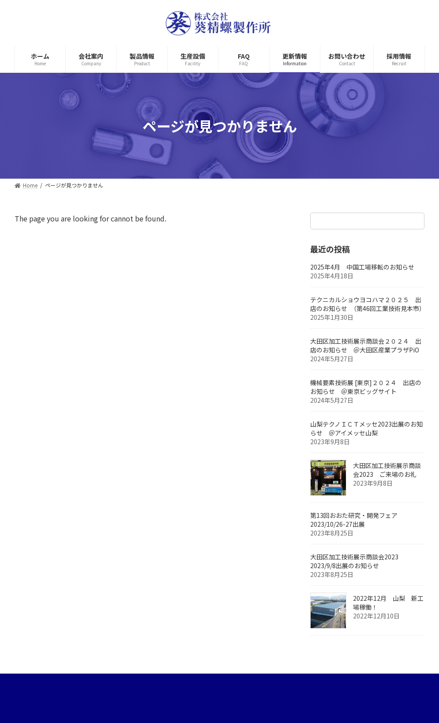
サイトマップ (125, 683)
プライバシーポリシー (55, 683)
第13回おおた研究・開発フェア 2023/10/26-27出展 (357, 519)
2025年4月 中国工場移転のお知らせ (362, 266)
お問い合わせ (183, 683)
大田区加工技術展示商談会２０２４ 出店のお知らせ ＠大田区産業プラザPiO (367, 345)
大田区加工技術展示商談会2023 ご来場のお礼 (387, 470)
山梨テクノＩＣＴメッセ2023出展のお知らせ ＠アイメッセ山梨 (366, 428)
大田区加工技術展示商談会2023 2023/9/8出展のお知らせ (357, 561)
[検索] (414, 221)
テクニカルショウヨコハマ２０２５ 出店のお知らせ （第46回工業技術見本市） (367, 304)
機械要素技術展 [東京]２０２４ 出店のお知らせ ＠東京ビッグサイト (365, 387)
